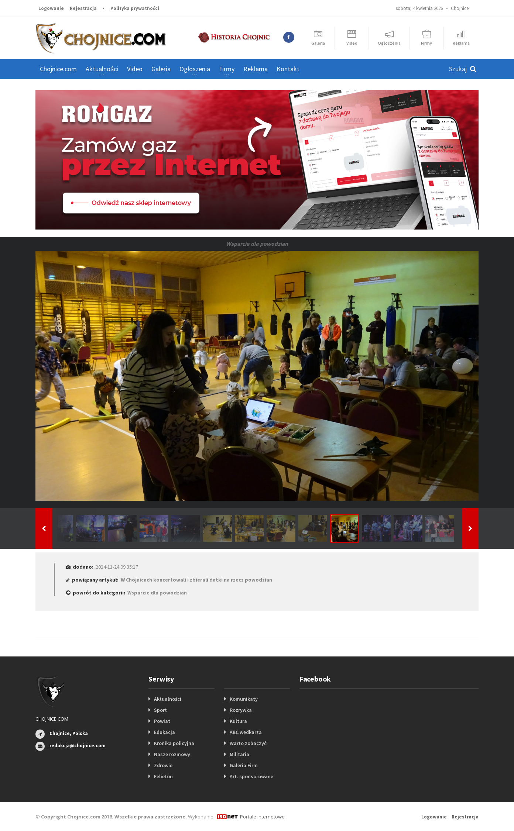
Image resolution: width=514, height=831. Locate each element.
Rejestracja (83, 8)
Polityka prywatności (134, 8)
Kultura (238, 721)
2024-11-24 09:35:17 (117, 566)
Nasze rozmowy (172, 754)
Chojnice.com (58, 69)
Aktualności (167, 699)
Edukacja (164, 732)
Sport (160, 710)
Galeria (161, 69)
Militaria (239, 754)
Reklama (255, 69)
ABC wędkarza (246, 732)
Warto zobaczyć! (249, 743)
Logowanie (51, 8)
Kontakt (288, 69)
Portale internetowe (262, 816)
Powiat (162, 721)
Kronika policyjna (174, 743)
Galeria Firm (244, 765)
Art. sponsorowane (251, 776)
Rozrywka (241, 710)
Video (135, 69)
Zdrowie (163, 765)
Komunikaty (244, 699)
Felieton (163, 776)
